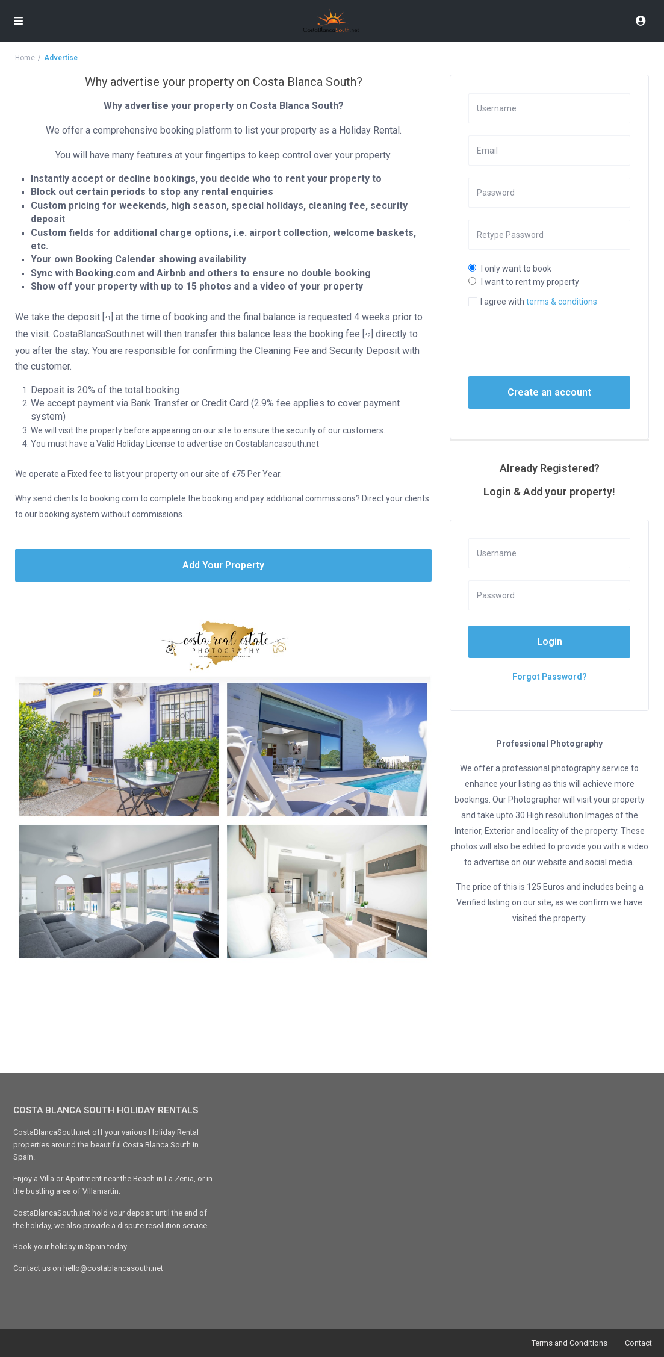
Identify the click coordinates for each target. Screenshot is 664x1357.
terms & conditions (561, 301)
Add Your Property (223, 565)
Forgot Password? (549, 677)
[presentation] (561, 341)
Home (25, 58)
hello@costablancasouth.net (113, 1268)
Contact (638, 1342)
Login (549, 641)
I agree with (538, 301)
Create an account (549, 392)
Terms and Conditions (569, 1342)
